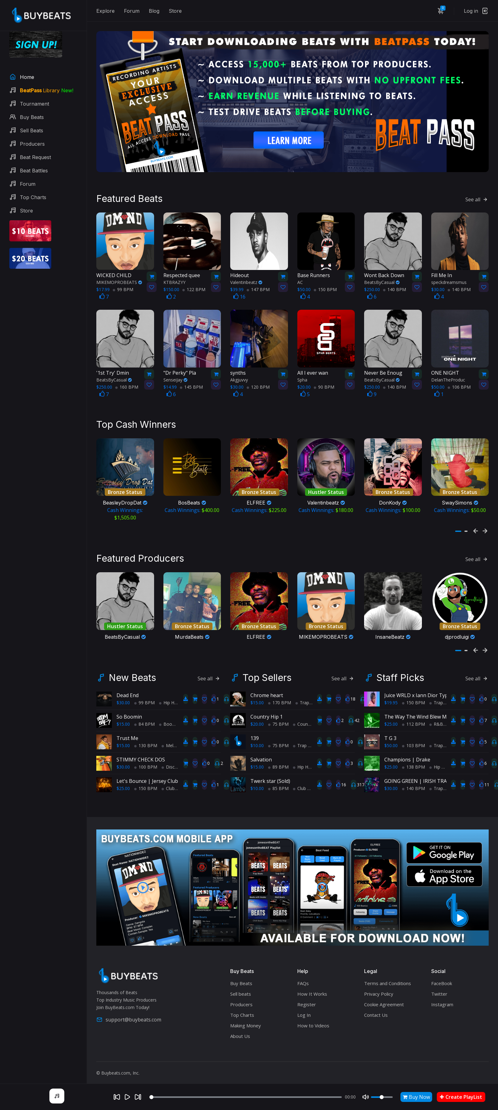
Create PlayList (461, 1097)
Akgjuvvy (239, 376)
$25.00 (123, 781)
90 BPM (324, 383)
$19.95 (391, 695)
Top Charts (242, 1007)
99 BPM (123, 286)
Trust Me (127, 730)
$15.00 (123, 716)
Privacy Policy (378, 986)
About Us (240, 1028)
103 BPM (413, 738)
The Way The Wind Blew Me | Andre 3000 (432, 709)
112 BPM (413, 716)
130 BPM (145, 738)
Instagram (442, 997)
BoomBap (171, 716)
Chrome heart (266, 687)
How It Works (312, 986)
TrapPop (440, 738)
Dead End (128, 687)
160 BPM (126, 383)
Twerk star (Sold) (270, 773)
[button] (458, 525)
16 (239, 293)
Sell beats (240, 986)
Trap (302, 695)
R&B (436, 716)
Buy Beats (241, 976)
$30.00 (123, 695)
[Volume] (382, 1097)
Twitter (439, 986)
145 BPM (191, 383)
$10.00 (257, 738)
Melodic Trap (177, 738)
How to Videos (313, 1018)
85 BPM (278, 781)
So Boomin (129, 709)
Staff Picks (400, 670)
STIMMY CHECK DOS (141, 752)
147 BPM (258, 286)
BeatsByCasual (382, 278)
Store (175, 11)
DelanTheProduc (448, 376)
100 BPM (145, 759)
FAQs (303, 976)
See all (477, 195)
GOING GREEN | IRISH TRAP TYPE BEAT (430, 773)
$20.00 (257, 716)
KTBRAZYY (174, 278)
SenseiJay (175, 376)
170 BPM (279, 695)
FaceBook (441, 976)
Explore (105, 11)
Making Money (245, 1018)
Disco (169, 759)
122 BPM (193, 286)
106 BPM (459, 383)
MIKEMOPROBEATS (119, 278)
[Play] (127, 1097)
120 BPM (258, 383)
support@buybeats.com (128, 1012)
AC (300, 278)
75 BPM (278, 716)
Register (306, 997)
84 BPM (144, 716)
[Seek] (245, 1097)
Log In (304, 1007)
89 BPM (278, 759)
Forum (131, 11)
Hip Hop (169, 695)
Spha (302, 376)
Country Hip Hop (312, 716)
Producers (241, 997)
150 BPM (325, 286)
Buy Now (416, 1097)
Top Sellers (267, 670)
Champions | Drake (407, 752)
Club (168, 781)
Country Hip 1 (266, 709)
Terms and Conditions (387, 976)
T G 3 (390, 730)
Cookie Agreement (384, 997)
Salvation (261, 752)
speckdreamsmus (449, 278)
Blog (154, 11)
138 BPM (413, 759)
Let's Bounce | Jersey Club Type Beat (160, 773)
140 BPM (394, 286)
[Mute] (365, 1097)
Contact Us (376, 1007)
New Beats (132, 670)
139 (254, 730)
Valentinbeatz (246, 278)
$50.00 (391, 738)
